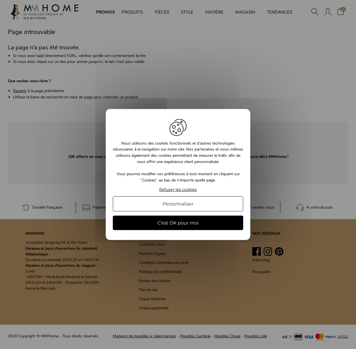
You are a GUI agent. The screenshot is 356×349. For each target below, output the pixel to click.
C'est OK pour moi (177, 223)
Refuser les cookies (178, 189)
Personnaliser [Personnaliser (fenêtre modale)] (178, 204)
